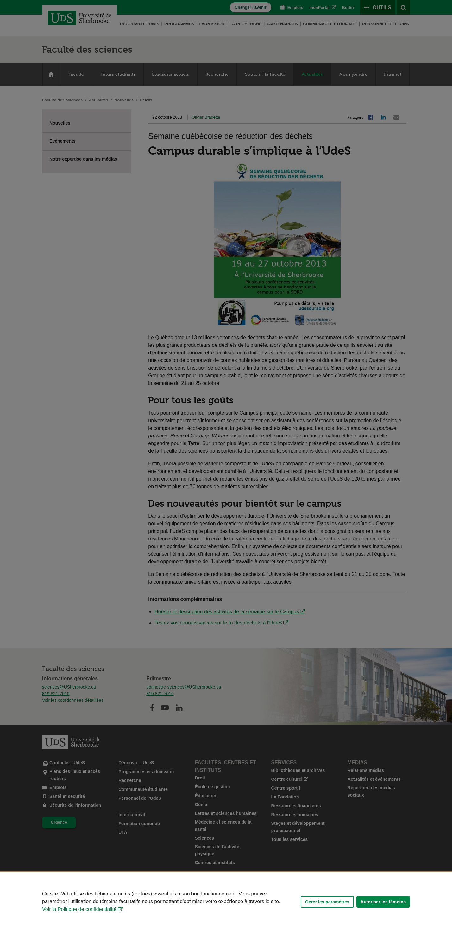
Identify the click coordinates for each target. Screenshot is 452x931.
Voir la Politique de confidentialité (79, 909)
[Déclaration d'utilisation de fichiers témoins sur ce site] (226, 901)
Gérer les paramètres (327, 901)
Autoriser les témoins (383, 901)
